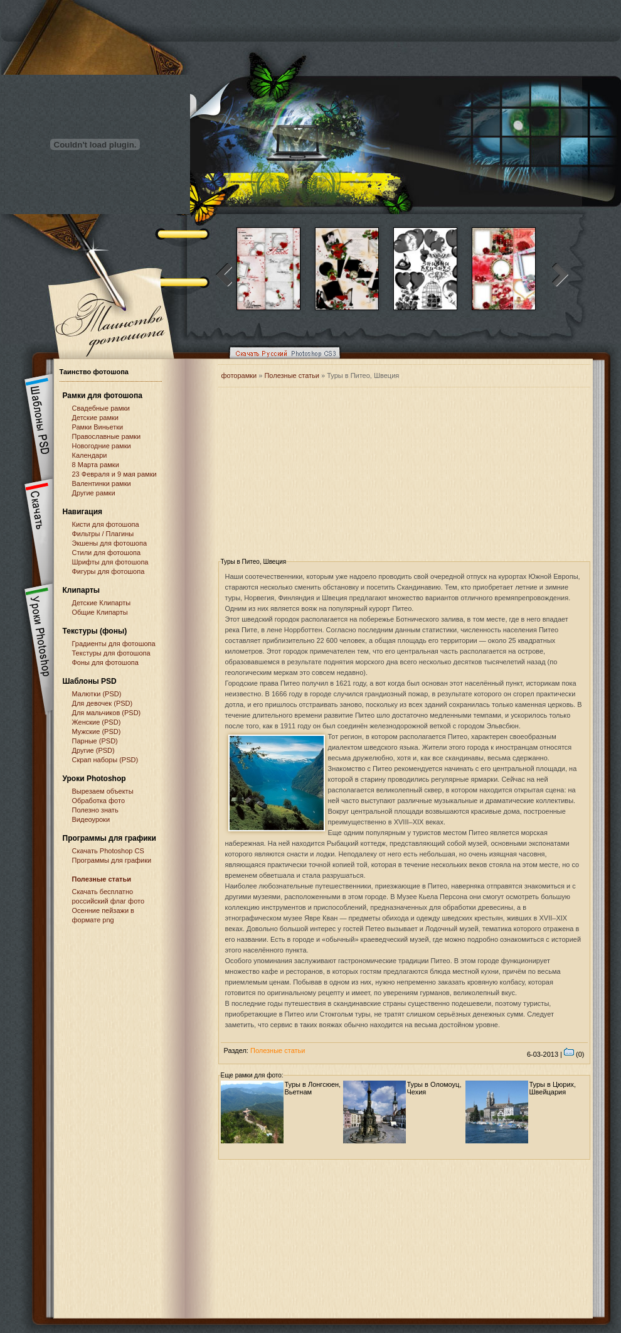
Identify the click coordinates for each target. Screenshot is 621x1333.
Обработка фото (98, 800)
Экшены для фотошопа (109, 543)
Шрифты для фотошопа (110, 562)
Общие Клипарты (100, 612)
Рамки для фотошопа (102, 395)
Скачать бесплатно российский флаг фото (108, 896)
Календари (89, 455)
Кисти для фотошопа (105, 524)
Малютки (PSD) (97, 694)
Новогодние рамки (101, 446)
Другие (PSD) (93, 750)
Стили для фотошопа (106, 552)
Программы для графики (112, 860)
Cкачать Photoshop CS (108, 851)
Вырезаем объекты (103, 791)
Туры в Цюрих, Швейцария (552, 1088)
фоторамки (239, 375)
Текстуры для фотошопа (111, 653)
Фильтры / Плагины (103, 533)
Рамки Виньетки (98, 427)
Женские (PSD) (96, 722)
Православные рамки (106, 436)
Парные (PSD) (95, 741)
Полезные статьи (102, 879)
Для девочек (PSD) (102, 703)
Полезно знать (95, 810)
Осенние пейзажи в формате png (103, 915)
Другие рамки (93, 493)
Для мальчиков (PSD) (106, 712)
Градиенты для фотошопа (114, 643)
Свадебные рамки (101, 408)
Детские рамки (95, 417)
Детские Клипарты (101, 603)
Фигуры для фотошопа (108, 571)
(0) (574, 1054)
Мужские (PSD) (96, 731)
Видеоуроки (91, 819)
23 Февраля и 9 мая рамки (114, 474)
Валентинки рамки (101, 483)
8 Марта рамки (95, 464)
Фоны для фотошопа (105, 662)
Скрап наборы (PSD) (105, 760)
